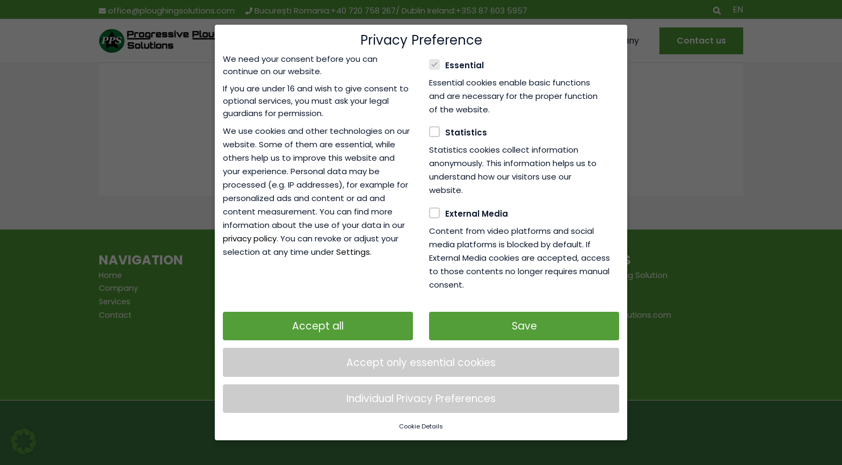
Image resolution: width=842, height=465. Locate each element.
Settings (353, 238)
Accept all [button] (318, 312)
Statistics (461, 118)
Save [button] (524, 312)
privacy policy (250, 224)
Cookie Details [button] (421, 412)
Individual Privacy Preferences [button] (421, 384)
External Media (472, 199)
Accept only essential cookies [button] (421, 348)
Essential (460, 50)
